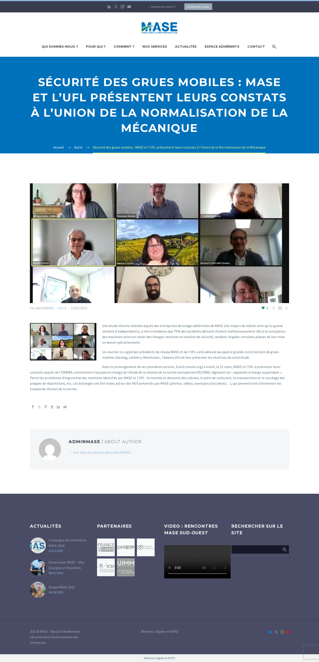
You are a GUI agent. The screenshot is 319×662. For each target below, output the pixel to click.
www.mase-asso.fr (163, 7)
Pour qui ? (96, 47)
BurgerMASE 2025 (62, 587)
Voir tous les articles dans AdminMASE (102, 452)
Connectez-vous (198, 7)
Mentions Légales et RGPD (159, 631)
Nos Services (154, 47)
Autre (62, 308)
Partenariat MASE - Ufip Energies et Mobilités (66, 565)
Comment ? (124, 47)
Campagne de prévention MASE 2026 (68, 543)
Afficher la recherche (284, 549)
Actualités (186, 47)
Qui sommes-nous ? (60, 47)
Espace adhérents (222, 47)
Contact (256, 47)
